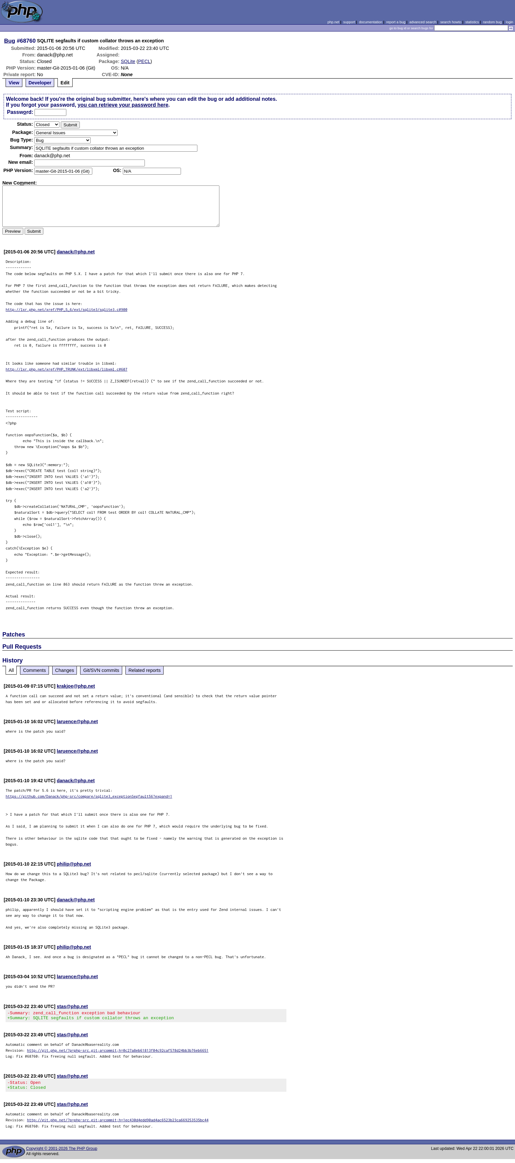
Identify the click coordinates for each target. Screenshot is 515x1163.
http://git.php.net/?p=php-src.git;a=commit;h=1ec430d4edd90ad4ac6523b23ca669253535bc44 (118, 1124)
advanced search (422, 22)
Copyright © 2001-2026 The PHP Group (61, 1152)
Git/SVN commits (101, 670)
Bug (9, 40)
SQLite (128, 61)
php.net (333, 22)
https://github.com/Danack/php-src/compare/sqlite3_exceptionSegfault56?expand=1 (89, 796)
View (14, 82)
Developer (40, 82)
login (509, 22)
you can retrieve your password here (123, 105)
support (349, 22)
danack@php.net (76, 251)
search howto (450, 22)
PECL (144, 61)
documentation (370, 22)
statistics (472, 22)
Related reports (144, 670)
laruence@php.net (77, 721)
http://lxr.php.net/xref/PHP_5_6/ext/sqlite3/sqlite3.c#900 (66, 309)
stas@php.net (72, 1006)
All (11, 670)
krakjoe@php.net (76, 686)
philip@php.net (74, 864)
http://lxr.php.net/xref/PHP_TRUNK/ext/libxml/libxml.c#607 (66, 369)
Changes (64, 670)
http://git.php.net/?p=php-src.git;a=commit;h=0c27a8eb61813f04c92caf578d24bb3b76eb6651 (118, 1052)
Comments (34, 670)
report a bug (395, 22)
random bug (492, 22)
